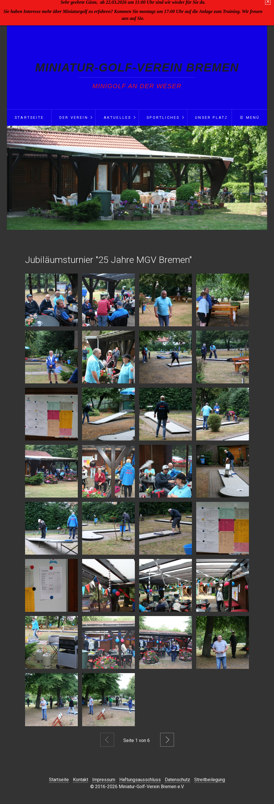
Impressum (103, 779)
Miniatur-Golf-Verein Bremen (137, 67)
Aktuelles (117, 117)
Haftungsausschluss (140, 779)
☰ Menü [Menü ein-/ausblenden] (250, 117)
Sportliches (163, 117)
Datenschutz (177, 779)
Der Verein (73, 117)
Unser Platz (211, 117)
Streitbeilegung (209, 779)
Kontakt (80, 779)
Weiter (167, 740)
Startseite (29, 117)
